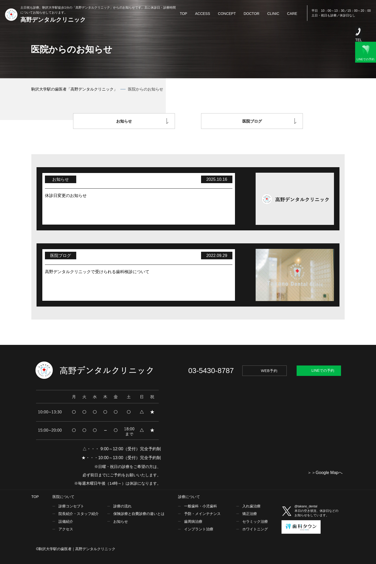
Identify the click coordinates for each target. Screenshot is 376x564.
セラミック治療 (255, 521)
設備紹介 (65, 521)
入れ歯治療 (251, 506)
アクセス (65, 529)
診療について (189, 497)
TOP (35, 497)
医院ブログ (252, 121)
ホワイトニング (255, 529)
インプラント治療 (198, 529)
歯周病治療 (193, 521)
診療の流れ (122, 506)
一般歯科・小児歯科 (200, 506)
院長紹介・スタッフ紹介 (78, 514)
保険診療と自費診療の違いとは (138, 514)
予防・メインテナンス (202, 514)
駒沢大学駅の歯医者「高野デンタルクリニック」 (74, 89)
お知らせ (124, 121)
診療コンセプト (71, 506)
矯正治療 (249, 514)
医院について (63, 497)
